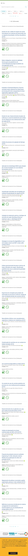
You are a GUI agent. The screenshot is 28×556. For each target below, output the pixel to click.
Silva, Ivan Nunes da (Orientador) (15, 345)
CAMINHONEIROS (9, 277)
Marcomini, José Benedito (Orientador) (17, 145)
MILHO (22, 250)
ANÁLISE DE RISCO (20, 438)
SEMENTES (4, 226)
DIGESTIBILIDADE (17, 250)
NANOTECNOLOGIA (5, 328)
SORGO (11, 251)
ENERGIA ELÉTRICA (9, 72)
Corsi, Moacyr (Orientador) (15, 220)
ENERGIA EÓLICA (13, 46)
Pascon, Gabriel (5, 510)
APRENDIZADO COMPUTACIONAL (12, 199)
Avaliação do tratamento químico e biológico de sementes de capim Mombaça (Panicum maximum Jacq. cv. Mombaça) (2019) (14, 217)
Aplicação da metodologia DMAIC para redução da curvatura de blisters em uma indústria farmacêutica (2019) (14, 167)
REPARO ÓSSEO (16, 100)
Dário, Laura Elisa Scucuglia (7, 388)
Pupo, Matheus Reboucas (7, 246)
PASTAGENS (19, 225)
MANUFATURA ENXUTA (10, 464)
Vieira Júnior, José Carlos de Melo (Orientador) (17, 510)
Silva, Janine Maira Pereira (7, 122)
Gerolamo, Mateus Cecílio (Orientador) (17, 483)
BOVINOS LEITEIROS (10, 250)
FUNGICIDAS (14, 225)
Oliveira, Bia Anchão (5, 220)
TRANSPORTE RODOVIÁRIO (7, 278)
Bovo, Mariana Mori (5, 460)
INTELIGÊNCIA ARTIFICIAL (15, 349)
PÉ (18, 416)
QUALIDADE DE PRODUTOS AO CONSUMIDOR (14, 127)
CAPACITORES (8, 326)
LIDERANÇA (4, 489)
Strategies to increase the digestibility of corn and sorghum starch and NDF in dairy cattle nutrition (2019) (13, 243)
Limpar (25, 13)
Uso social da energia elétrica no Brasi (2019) (13, 363)
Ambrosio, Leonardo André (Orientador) (18, 321)
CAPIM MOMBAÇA (9, 224)
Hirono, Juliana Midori (6, 433)
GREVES (17, 277)
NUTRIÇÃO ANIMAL (5, 251)
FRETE (14, 277)
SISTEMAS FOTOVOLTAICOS (11, 43)
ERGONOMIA (18, 302)
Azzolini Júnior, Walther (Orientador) (17, 460)
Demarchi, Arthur (5, 345)
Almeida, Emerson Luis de (7, 38)
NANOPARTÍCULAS (5, 101)
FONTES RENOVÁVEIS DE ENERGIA (13, 44)
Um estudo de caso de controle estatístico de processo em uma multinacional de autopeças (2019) (13, 385)
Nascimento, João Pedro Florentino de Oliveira (11, 194)
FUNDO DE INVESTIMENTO (7, 440)
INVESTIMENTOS (20, 150)
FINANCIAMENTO (9, 150)
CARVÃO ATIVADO (9, 100)
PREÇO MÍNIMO (22, 277)
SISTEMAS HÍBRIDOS (11, 466)
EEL (7, 125)
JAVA (16, 416)
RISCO (3, 151)
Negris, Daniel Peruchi (6, 412)
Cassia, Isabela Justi (6, 145)
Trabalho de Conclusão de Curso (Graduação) (12, 82)
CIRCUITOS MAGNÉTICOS (17, 326)
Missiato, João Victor (6, 483)
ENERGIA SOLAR (20, 46)
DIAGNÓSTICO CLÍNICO (10, 416)
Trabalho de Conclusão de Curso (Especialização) (13, 26)
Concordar (13, 553)
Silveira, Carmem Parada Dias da (8, 272)
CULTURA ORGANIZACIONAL (11, 488)
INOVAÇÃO (15, 150)
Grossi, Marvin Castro (6, 321)
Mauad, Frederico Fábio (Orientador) (16, 365)
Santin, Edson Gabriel (6, 170)
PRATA (11, 101)
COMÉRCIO (16, 72)
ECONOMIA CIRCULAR (21, 488)
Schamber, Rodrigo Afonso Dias (8, 66)
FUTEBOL (7, 349)
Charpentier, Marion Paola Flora (8, 94)
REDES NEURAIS (11, 201)
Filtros (3, 11)
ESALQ (7, 221)
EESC (7, 147)
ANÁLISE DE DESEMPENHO (11, 438)
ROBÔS (21, 349)
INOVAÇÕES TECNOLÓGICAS (9, 304)
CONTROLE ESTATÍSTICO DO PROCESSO (13, 393)
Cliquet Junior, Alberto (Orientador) (17, 412)
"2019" (10, 11)
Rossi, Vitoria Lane (5, 365)
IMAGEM (20, 199)
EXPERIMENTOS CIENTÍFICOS (11, 176)
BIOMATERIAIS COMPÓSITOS (18, 101)
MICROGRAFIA (5, 201)
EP (6, 40)
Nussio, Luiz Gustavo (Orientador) (18, 246)
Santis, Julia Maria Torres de (7, 297)
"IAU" (20, 13)
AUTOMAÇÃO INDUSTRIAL (11, 302)
